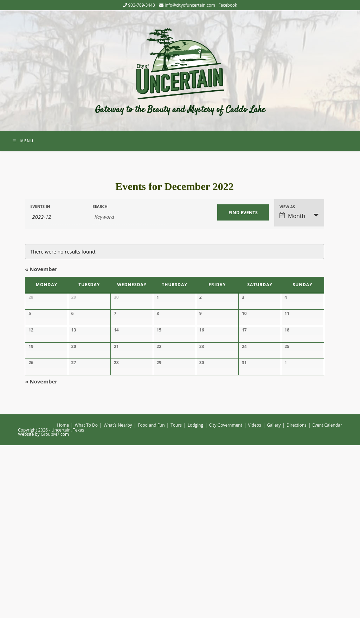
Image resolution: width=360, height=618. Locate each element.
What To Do (86, 598)
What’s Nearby (118, 598)
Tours (176, 598)
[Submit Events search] (243, 212)
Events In (40, 206)
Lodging (195, 598)
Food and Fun (151, 598)
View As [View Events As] (287, 207)
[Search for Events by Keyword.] (128, 217)
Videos (254, 598)
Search (100, 206)
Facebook (227, 5)
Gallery (274, 598)
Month (292, 216)
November (41, 268)
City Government (225, 598)
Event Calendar (327, 598)
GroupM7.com (55, 607)
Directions (297, 598)
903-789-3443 (141, 5)
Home (63, 598)
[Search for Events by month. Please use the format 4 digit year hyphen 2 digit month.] (56, 217)
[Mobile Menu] (23, 140)
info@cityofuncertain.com (190, 5)
